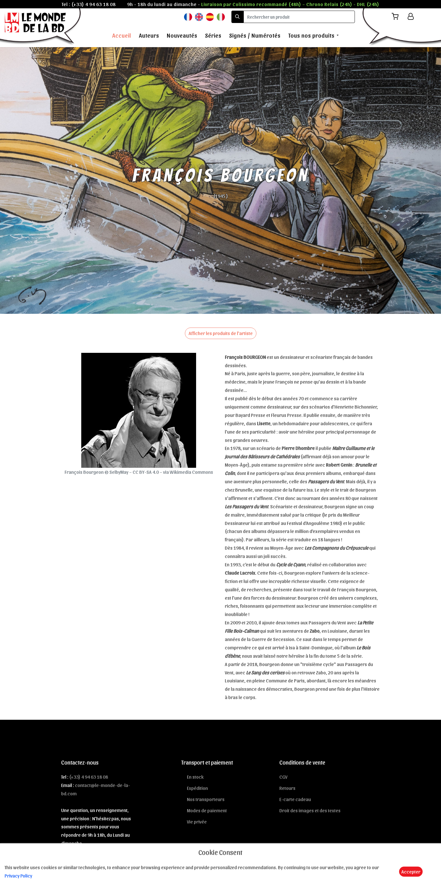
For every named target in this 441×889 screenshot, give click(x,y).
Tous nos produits (311, 35)
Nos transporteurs (206, 799)
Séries (213, 35)
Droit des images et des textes (310, 810)
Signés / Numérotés (255, 35)
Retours (287, 788)
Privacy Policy (18, 875)
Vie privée (197, 821)
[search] (299, 17)
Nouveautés (182, 35)
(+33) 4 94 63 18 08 (93, 4)
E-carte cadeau (295, 799)
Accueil (121, 35)
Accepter (410, 871)
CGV (283, 777)
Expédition (197, 788)
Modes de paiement (207, 810)
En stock (195, 777)
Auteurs (149, 35)
